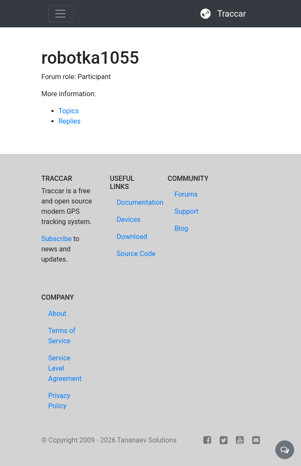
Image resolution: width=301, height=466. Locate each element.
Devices (129, 219)
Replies (70, 121)
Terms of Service (62, 336)
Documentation (140, 202)
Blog (181, 228)
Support (187, 211)
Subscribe (57, 239)
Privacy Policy (59, 401)
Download (132, 237)
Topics (69, 111)
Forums (186, 194)
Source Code (136, 254)
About (57, 314)
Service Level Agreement (65, 368)
